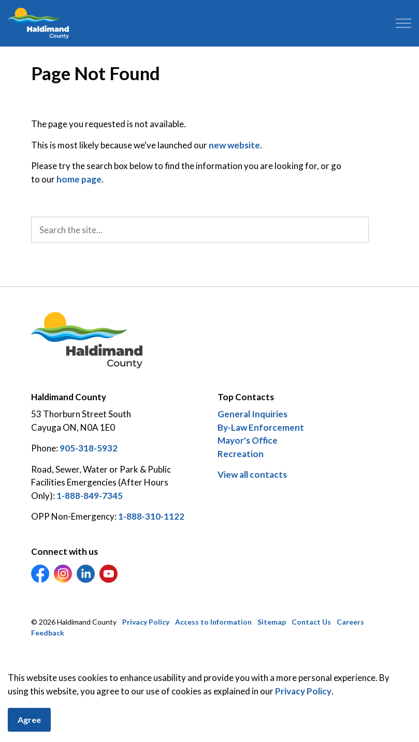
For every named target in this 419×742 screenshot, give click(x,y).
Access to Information (213, 621)
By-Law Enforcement (261, 427)
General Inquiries (252, 413)
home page (79, 179)
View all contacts (252, 474)
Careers (350, 621)
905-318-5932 (89, 448)
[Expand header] (403, 23)
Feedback (47, 632)
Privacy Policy (303, 705)
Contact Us (311, 621)
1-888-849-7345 (89, 495)
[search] (200, 230)
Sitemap (271, 621)
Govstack (83, 664)
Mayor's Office (248, 440)
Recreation (241, 453)
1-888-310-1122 (151, 516)
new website (234, 145)
